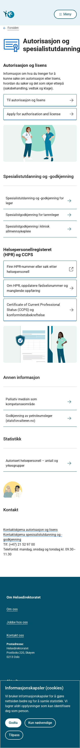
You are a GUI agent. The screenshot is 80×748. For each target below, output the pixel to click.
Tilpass (14, 735)
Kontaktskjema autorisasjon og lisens (30, 530)
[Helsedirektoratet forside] (8, 14)
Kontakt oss (15, 635)
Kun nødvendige (40, 723)
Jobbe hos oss (17, 622)
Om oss (12, 609)
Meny (67, 14)
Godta (13, 723)
